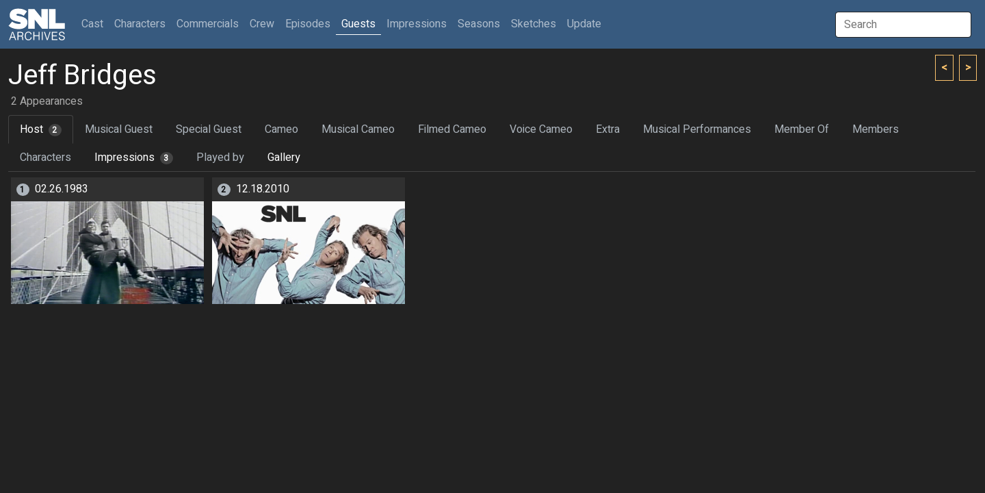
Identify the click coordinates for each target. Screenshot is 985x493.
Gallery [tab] (283, 157)
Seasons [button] (479, 24)
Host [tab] (41, 129)
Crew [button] (262, 24)
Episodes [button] (307, 24)
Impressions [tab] (133, 157)
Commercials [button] (207, 24)
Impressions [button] (416, 24)
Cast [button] (95, 23)
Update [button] (584, 24)
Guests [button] (358, 24)
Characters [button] (140, 24)
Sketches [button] (533, 24)
